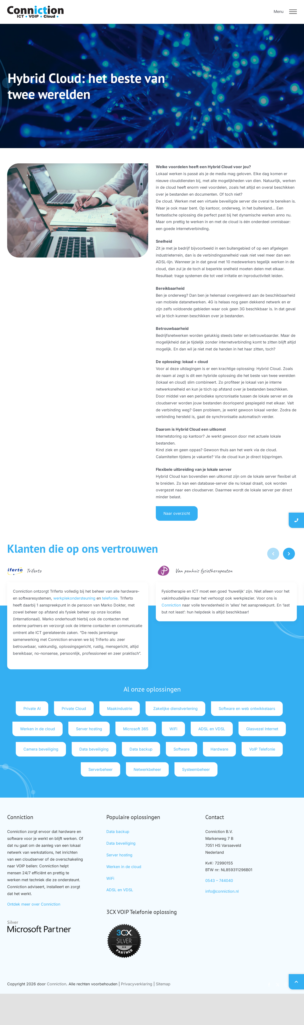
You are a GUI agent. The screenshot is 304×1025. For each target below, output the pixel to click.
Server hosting (89, 728)
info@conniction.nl (222, 891)
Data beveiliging (94, 749)
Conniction (171, 605)
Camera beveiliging (40, 749)
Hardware (219, 749)
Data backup (141, 749)
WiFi (173, 728)
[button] (289, 554)
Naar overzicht (187, 513)
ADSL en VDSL (211, 728)
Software (182, 749)
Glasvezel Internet (262, 728)
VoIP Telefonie (262, 749)
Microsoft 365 (135, 728)
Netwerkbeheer (147, 769)
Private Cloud (74, 708)
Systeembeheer (196, 769)
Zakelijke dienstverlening (175, 708)
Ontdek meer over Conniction (33, 904)
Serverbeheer (100, 769)
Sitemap (163, 984)
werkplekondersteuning (74, 598)
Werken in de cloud (37, 728)
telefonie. (110, 598)
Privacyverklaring (136, 984)
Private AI (32, 708)
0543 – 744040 (219, 880)
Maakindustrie (119, 708)
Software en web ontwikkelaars (247, 708)
